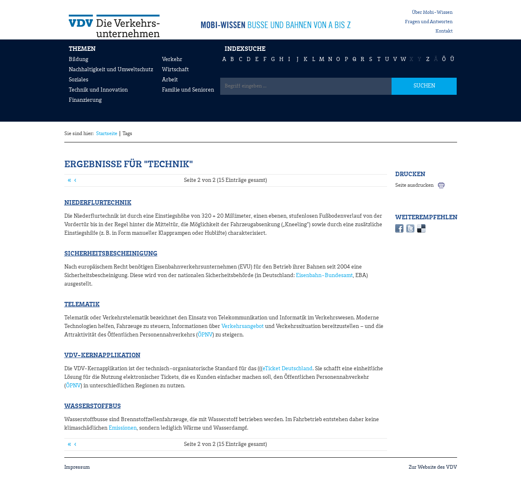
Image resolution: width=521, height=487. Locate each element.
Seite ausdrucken (414, 185)
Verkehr (172, 59)
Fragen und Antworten (429, 22)
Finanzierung (85, 100)
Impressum (77, 467)
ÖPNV (205, 335)
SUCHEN (424, 86)
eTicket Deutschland (288, 368)
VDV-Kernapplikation (102, 355)
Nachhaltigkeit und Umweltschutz (111, 69)
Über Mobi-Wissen (432, 12)
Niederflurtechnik (97, 203)
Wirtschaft (175, 69)
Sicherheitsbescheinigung (111, 254)
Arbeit (170, 80)
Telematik (82, 304)
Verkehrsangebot (242, 326)
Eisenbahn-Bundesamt (324, 275)
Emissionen (123, 428)
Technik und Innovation (98, 90)
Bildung (78, 59)
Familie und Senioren (188, 90)
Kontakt (444, 31)
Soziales (78, 80)
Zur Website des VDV (433, 467)
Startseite (106, 133)
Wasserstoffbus (92, 406)
